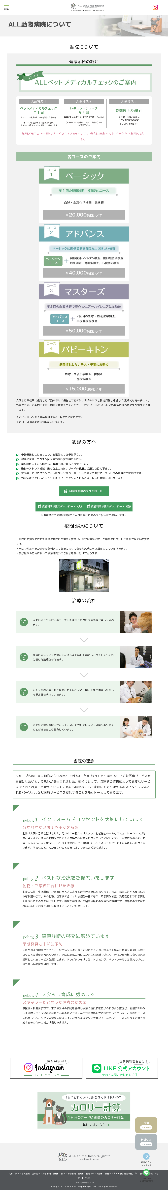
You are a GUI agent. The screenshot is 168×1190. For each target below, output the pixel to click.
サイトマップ (84, 1177)
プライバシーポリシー (84, 1182)
